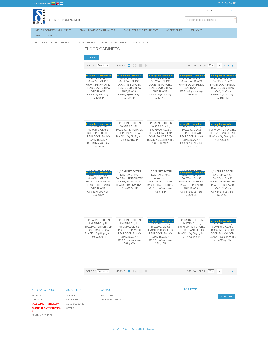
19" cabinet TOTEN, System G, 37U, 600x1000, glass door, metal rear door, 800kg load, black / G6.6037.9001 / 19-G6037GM (223, 230)
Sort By (91, 65)
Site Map (70, 295)
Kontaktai (36, 299)
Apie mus (36, 295)
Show (202, 65)
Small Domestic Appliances (97, 30)
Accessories (174, 30)
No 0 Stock (146, 65)
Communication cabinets (113, 42)
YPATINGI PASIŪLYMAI (48, 35)
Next (233, 65)
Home (34, 42)
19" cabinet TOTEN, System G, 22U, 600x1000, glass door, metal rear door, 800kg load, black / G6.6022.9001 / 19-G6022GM (160, 133)
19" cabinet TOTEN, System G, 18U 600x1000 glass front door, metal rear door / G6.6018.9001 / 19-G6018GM (191, 84)
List (134, 65)
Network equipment (85, 42)
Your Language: (41, 3)
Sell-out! (197, 30)
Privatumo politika (41, 315)
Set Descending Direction (112, 65)
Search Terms (74, 299)
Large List (140, 65)
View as (120, 65)
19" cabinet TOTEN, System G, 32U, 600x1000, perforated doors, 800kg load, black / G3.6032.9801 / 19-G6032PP (160, 181)
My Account (108, 295)
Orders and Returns (112, 299)
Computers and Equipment (140, 30)
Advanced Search (76, 304)
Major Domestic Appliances (53, 30)
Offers (70, 308)
